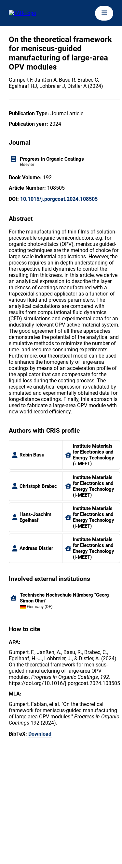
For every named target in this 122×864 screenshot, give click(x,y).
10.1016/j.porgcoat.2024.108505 (59, 199)
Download (39, 734)
